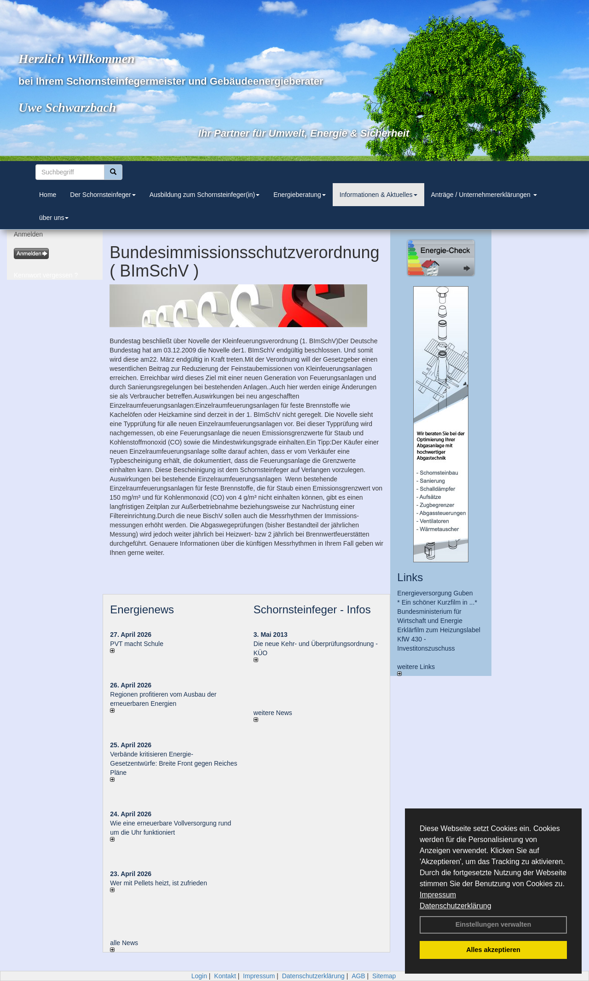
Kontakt (225, 976)
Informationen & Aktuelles (378, 194)
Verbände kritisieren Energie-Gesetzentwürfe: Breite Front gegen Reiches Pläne (173, 763)
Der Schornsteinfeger (102, 194)
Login (199, 976)
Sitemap (384, 976)
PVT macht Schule (136, 643)
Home (47, 194)
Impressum (438, 895)
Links (410, 577)
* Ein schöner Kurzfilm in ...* (437, 602)
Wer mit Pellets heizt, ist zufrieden (158, 883)
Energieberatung (299, 194)
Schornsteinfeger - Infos (312, 609)
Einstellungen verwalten (493, 924)
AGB (358, 976)
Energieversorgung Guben (435, 593)
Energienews (142, 609)
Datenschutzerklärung (455, 906)
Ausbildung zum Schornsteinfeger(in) (205, 194)
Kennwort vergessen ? (46, 275)
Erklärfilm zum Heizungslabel (438, 630)
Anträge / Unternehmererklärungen (484, 194)
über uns (54, 217)
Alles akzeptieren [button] (493, 949)
